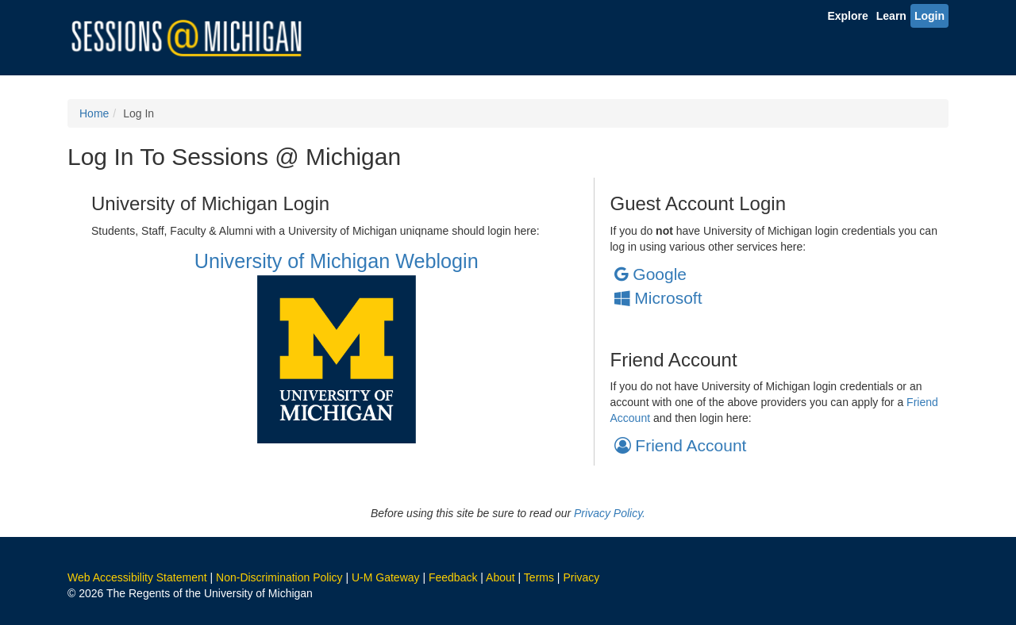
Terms (539, 577)
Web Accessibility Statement (137, 577)
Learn (891, 16)
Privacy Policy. (609, 513)
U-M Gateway (386, 577)
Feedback (453, 577)
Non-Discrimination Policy (279, 577)
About (500, 577)
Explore (847, 16)
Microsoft (658, 298)
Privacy (581, 577)
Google (650, 274)
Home (94, 113)
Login (929, 16)
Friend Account (680, 445)
